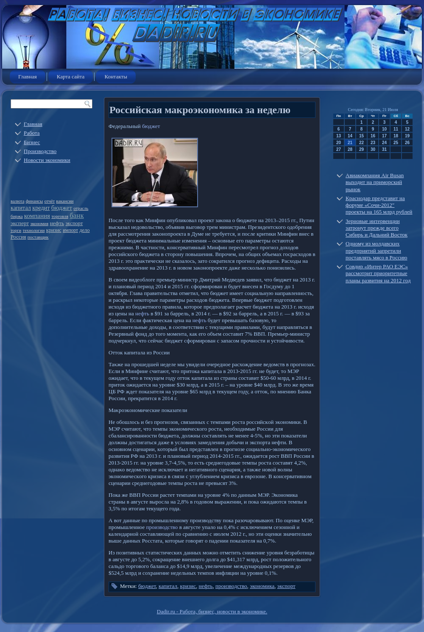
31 (384, 149)
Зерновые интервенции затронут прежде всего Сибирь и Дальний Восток (376, 228)
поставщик (38, 237)
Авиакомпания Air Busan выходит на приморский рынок (375, 182)
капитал (21, 207)
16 (373, 136)
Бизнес (32, 142)
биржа (17, 216)
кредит (41, 207)
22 (361, 142)
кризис (53, 230)
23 (373, 142)
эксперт (20, 223)
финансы (34, 201)
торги (16, 230)
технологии (34, 230)
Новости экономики (47, 160)
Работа (32, 133)
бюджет (61, 207)
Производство (40, 151)
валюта (17, 201)
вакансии (64, 201)
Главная (27, 76)
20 (338, 142)
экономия (39, 223)
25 (395, 142)
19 (407, 136)
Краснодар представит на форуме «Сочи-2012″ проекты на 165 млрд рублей (379, 205)
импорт (70, 230)
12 (407, 129)
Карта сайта (71, 76)
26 (407, 142)
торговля (59, 216)
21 (350, 142)
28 (350, 149)
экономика (262, 586)
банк (77, 216)
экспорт (74, 223)
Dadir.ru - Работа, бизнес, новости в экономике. (212, 611)
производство (162, 527)
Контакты (115, 76)
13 (338, 136)
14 (350, 136)
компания (37, 215)
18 (395, 136)
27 (338, 149)
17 (384, 136)
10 (384, 129)
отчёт (50, 201)
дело (84, 230)
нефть (57, 223)
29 (361, 149)
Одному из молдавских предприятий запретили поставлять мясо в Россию (376, 250)
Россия (18, 237)
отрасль (80, 208)
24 (384, 142)
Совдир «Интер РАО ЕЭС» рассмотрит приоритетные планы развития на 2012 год (378, 273)
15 (361, 136)
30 (373, 149)
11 (395, 129)
